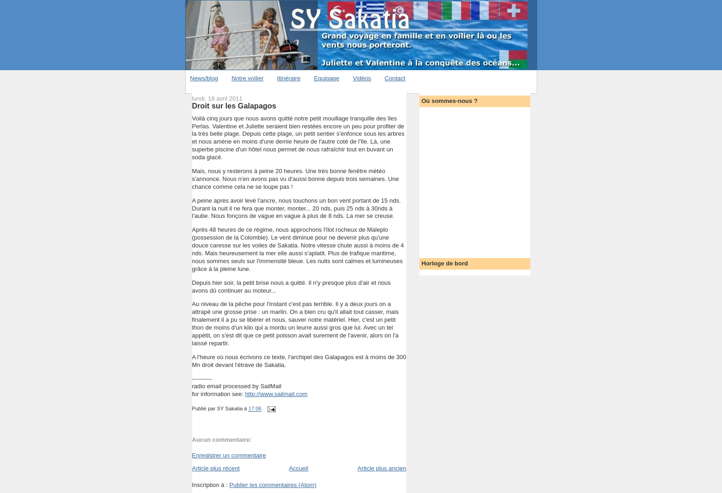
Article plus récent (216, 468)
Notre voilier (247, 78)
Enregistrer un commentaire (229, 455)
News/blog (204, 78)
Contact (395, 78)
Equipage (327, 78)
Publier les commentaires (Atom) (272, 484)
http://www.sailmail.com (276, 394)
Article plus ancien (382, 468)
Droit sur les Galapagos (234, 106)
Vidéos (362, 78)
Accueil (298, 468)
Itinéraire (289, 78)
